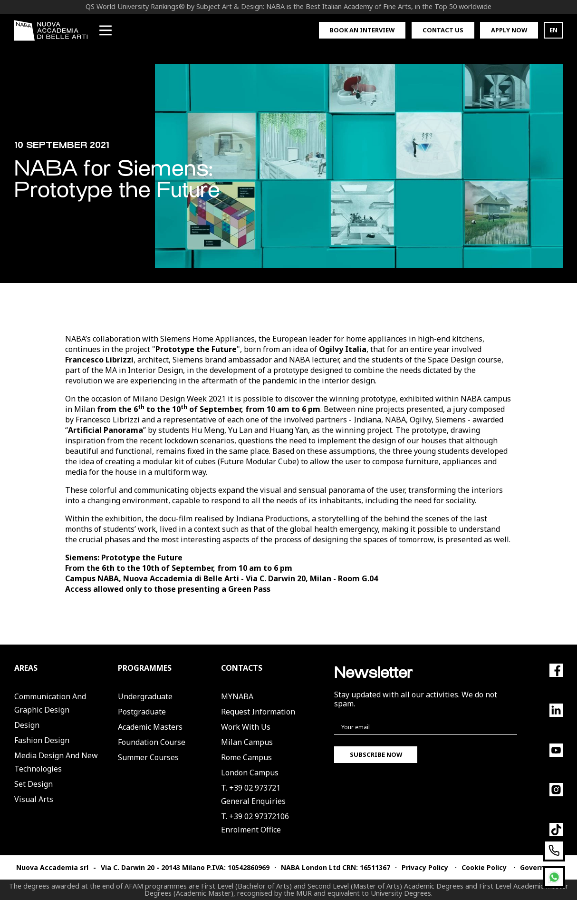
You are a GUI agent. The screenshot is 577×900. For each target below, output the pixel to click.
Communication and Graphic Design (50, 703)
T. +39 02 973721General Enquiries (253, 794)
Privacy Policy (425, 867)
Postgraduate (142, 711)
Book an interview (361, 30)
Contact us (443, 30)
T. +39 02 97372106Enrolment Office (255, 823)
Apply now (509, 30)
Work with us (245, 727)
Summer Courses (148, 757)
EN (553, 30)
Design (26, 725)
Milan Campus (247, 742)
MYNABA (237, 696)
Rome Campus (246, 757)
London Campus (250, 772)
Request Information (258, 711)
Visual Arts (33, 799)
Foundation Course (151, 742)
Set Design (33, 784)
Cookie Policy (484, 867)
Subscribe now (376, 754)
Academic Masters (150, 727)
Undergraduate (145, 696)
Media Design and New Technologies (56, 762)
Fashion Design (41, 740)
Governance (540, 867)
